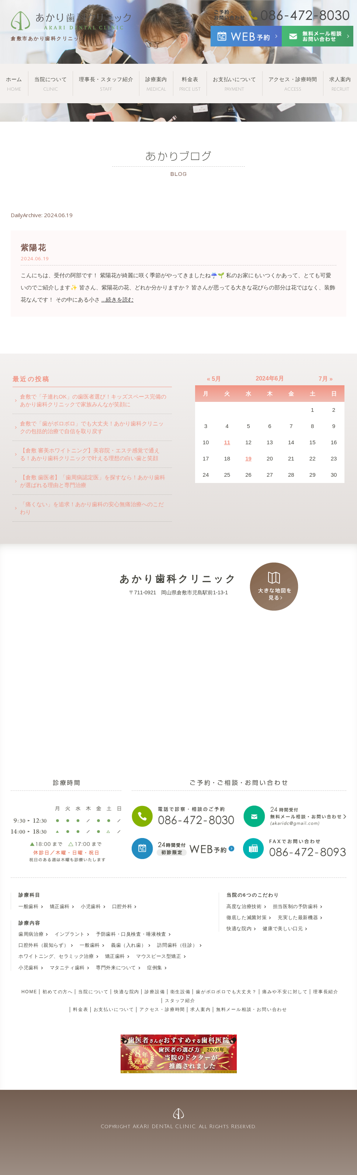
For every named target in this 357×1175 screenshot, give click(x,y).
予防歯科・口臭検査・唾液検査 (131, 934)
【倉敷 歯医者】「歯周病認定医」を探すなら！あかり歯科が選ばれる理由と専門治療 (92, 481)
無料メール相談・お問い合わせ (251, 1009)
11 (227, 442)
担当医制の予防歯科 (295, 906)
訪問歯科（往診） (177, 945)
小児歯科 (91, 906)
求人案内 (340, 83)
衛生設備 (180, 991)
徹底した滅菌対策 (246, 917)
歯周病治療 (31, 934)
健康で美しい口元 (283, 928)
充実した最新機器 (298, 917)
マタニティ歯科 (67, 967)
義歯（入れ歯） (128, 945)
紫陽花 (33, 247)
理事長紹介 (326, 991)
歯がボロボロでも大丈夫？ (226, 991)
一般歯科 (28, 906)
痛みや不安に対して (285, 991)
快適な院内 (239, 928)
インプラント (70, 934)
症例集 (154, 967)
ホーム (14, 83)
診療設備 (155, 991)
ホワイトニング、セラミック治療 (56, 956)
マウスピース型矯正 (158, 956)
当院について (50, 83)
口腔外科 (122, 906)
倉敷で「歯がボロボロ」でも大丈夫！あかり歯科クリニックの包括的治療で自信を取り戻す (92, 427)
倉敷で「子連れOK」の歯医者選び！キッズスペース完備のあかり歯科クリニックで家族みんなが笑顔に (93, 400)
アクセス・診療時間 (292, 83)
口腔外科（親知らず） (43, 945)
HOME (29, 991)
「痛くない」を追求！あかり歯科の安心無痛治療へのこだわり (92, 508)
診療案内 (156, 83)
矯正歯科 (60, 906)
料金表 (190, 83)
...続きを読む (117, 299)
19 (248, 458)
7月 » (326, 379)
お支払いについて (234, 83)
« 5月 (214, 379)
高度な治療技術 (243, 906)
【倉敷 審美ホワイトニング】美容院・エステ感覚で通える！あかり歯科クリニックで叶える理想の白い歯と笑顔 (90, 454)
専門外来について (116, 967)
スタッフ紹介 (180, 1000)
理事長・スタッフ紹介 (106, 83)
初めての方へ (57, 991)
